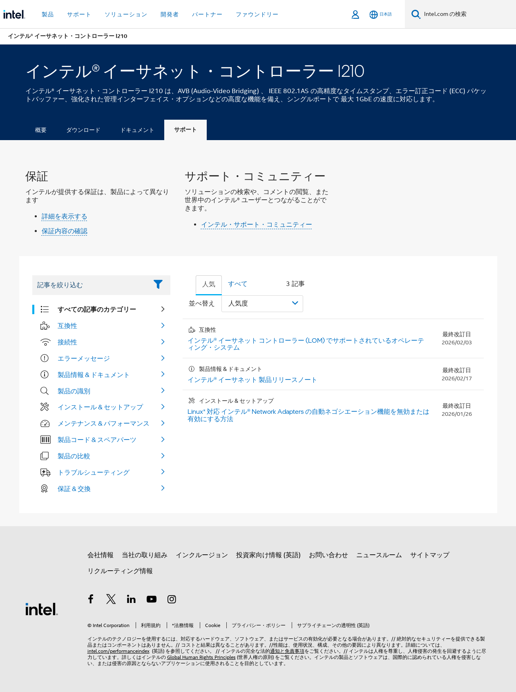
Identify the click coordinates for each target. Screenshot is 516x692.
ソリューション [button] (126, 14)
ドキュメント (137, 130)
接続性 (67, 342)
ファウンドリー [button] (257, 14)
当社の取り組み (145, 555)
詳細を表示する (64, 216)
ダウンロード (83, 130)
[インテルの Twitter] (111, 600)
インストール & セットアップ (100, 407)
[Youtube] (152, 600)
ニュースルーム (379, 555)
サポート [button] (79, 14)
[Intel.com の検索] (468, 14)
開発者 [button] (170, 14)
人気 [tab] (208, 284)
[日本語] (380, 14)
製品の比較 (74, 456)
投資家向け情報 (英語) (268, 555)
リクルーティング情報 (120, 571)
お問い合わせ (328, 555)
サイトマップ (429, 555)
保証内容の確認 (64, 231)
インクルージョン (202, 555)
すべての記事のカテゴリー (97, 309)
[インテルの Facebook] (91, 600)
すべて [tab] (238, 284)
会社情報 (100, 555)
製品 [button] (48, 14)
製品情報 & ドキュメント (94, 375)
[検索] (416, 14)
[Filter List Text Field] (90, 285)
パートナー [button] (207, 14)
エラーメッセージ (84, 358)
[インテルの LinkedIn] (131, 600)
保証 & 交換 (74, 488)
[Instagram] (172, 600)
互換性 (67, 325)
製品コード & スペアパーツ (97, 439)
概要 (41, 130)
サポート (185, 130)
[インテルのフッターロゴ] (41, 609)
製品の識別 (74, 391)
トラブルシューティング (94, 472)
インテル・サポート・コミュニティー (256, 225)
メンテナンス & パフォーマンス (104, 423)
